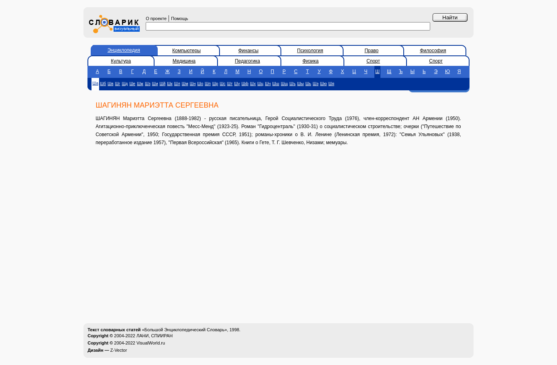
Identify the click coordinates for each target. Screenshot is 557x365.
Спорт (373, 61)
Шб (103, 84)
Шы (300, 84)
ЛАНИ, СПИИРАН (154, 335)
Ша (95, 83)
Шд (125, 84)
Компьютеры (186, 50)
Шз (147, 84)
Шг (117, 84)
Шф (245, 84)
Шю (323, 84)
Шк (170, 84)
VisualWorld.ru (150, 343)
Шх (253, 84)
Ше (132, 84)
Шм (185, 84)
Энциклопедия (124, 50)
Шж (140, 84)
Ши (155, 84)
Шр (215, 84)
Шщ (284, 84)
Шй (163, 84)
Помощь (179, 18)
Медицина (184, 61)
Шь (308, 84)
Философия (433, 50)
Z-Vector (118, 350)
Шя (331, 84)
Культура (121, 61)
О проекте (156, 18)
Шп (208, 84)
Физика (311, 61)
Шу (237, 84)
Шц (260, 84)
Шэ (315, 84)
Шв (110, 84)
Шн (193, 84)
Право (371, 50)
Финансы (248, 50)
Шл (177, 84)
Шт (230, 84)
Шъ (292, 84)
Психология (310, 50)
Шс (223, 84)
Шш (275, 84)
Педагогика (247, 61)
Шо (200, 84)
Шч (267, 84)
